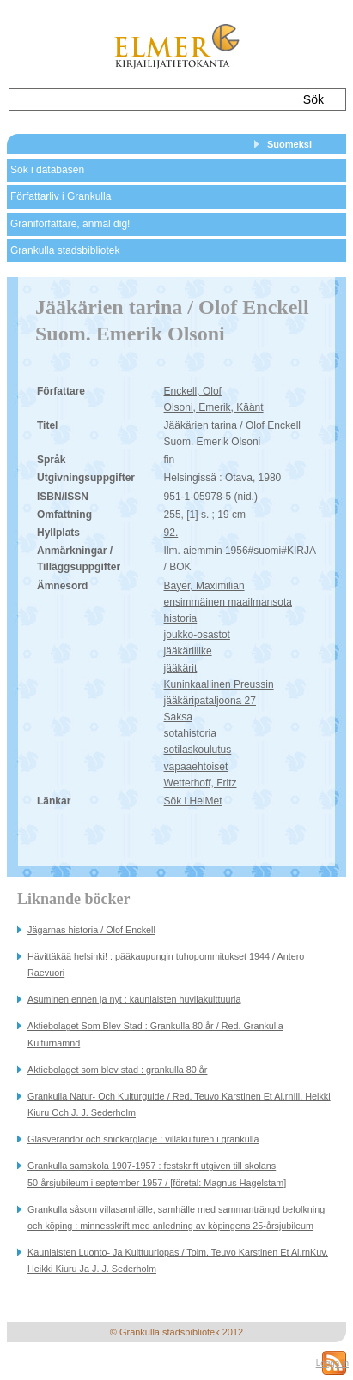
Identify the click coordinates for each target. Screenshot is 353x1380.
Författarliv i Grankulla (60, 196)
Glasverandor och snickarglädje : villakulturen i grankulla (143, 1139)
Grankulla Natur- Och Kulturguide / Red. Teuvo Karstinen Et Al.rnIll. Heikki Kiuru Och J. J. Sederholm (179, 1104)
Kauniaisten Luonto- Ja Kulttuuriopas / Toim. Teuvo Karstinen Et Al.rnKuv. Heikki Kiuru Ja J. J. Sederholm (177, 1260)
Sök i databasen (47, 170)
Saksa (178, 717)
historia (181, 618)
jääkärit (181, 668)
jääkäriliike (188, 651)
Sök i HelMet (193, 801)
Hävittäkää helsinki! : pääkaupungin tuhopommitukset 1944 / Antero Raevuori (165, 964)
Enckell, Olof (193, 391)
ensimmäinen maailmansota (228, 602)
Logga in (332, 1363)
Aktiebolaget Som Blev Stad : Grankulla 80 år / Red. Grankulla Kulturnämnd (155, 1034)
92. (171, 533)
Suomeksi (289, 144)
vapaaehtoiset (196, 767)
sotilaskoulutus (198, 750)
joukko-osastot (197, 635)
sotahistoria (190, 733)
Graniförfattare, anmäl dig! (70, 224)
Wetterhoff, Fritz (200, 783)
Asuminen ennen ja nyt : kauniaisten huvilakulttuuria (133, 999)
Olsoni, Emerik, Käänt (214, 407)
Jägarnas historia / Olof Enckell (91, 930)
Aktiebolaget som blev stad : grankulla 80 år (117, 1069)
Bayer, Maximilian (204, 586)
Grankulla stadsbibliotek (64, 250)
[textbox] (149, 99)
